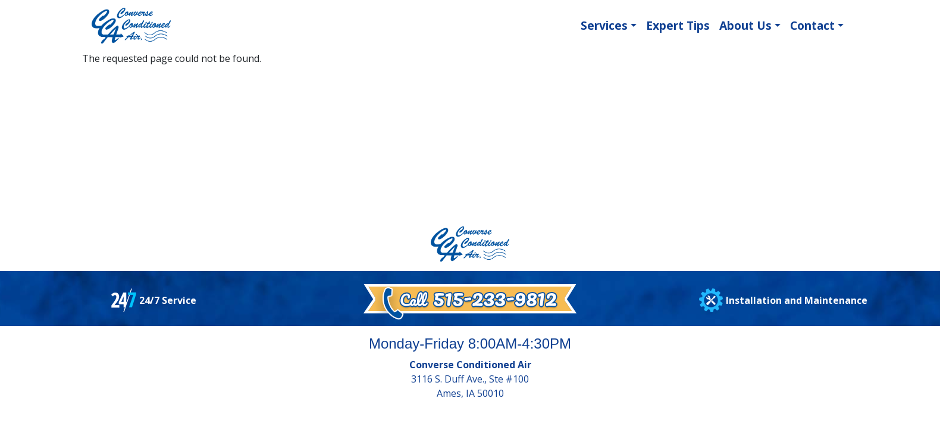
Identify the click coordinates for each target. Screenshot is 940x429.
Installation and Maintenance (796, 300)
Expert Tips (678, 25)
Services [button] (604, 25)
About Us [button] (745, 25)
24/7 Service (167, 300)
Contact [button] (812, 25)
